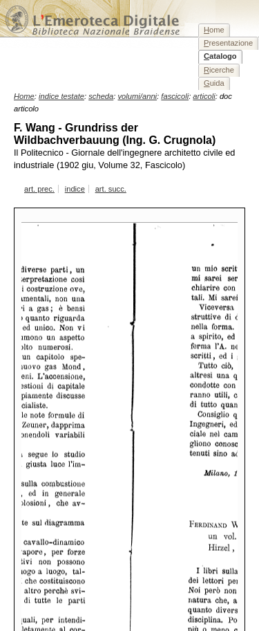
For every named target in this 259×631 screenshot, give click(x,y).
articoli (204, 96)
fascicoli (175, 96)
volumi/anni (137, 96)
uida (214, 83)
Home (24, 96)
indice (75, 189)
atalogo (220, 56)
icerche (219, 70)
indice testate (61, 96)
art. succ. (110, 189)
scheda (100, 96)
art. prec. (39, 189)
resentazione (228, 43)
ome (214, 30)
